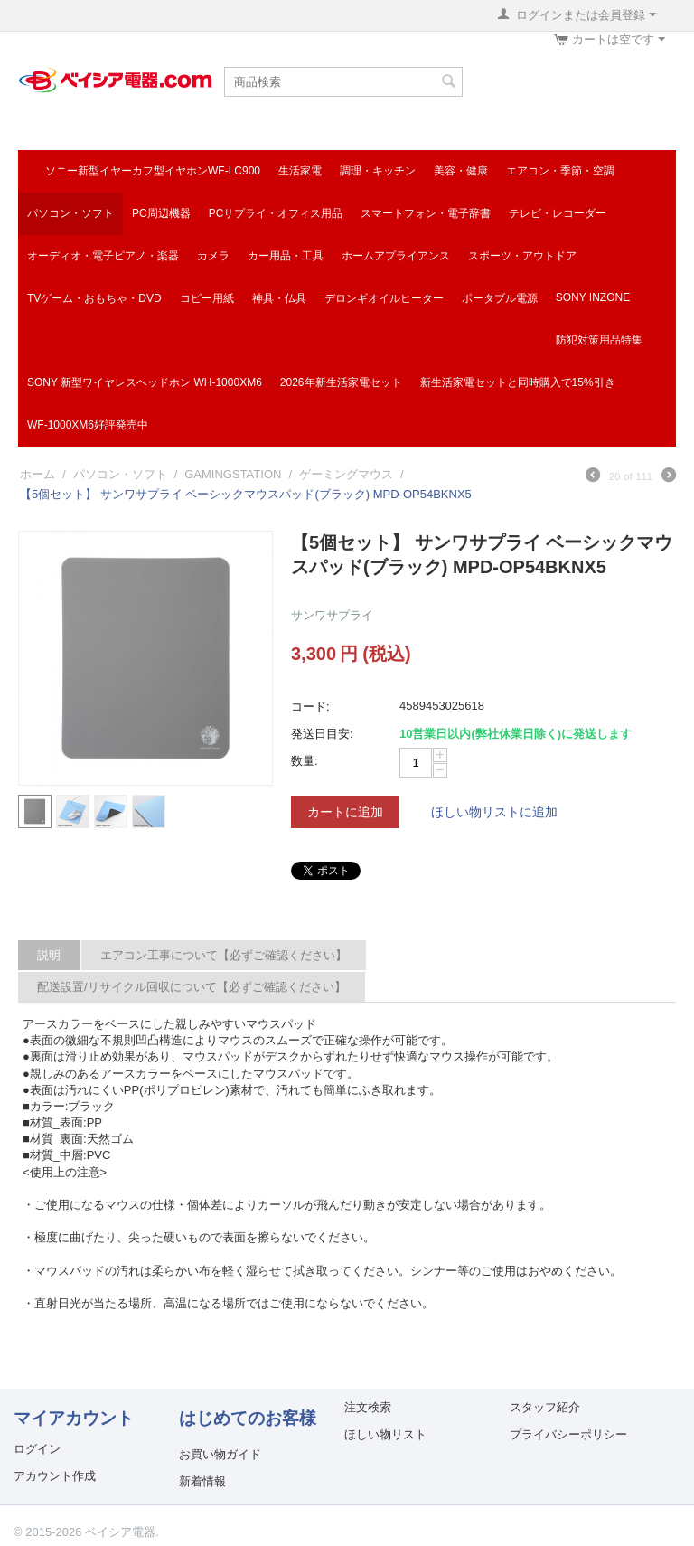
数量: (304, 761)
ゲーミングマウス (346, 474)
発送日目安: (322, 733)
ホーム (37, 474)
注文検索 (367, 1407)
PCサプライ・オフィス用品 (276, 213)
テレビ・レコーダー (557, 213)
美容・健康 (461, 171)
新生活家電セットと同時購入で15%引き (517, 382)
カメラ (213, 256)
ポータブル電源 (500, 298)
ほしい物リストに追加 (494, 812)
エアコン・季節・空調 (560, 171)
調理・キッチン (378, 171)
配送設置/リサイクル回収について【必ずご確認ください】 (191, 987)
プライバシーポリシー (568, 1434)
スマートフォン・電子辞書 (426, 213)
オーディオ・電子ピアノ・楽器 (103, 256)
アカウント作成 (55, 1476)
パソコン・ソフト (70, 213)
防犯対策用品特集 (599, 340)
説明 (49, 955)
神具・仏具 (279, 298)
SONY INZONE (593, 297)
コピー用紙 (207, 298)
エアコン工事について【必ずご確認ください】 (223, 955)
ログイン (37, 1449)
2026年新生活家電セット (341, 382)
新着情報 (202, 1481)
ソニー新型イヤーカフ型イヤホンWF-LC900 (152, 171)
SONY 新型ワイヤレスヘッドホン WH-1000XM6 (144, 382)
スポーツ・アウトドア (522, 256)
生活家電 (300, 171)
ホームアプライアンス (396, 256)
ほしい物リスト (385, 1434)
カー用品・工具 (286, 256)
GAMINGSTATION (232, 474)
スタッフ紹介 (545, 1407)
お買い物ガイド (220, 1454)
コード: (310, 706)
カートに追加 (345, 812)
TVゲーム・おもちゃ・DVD (94, 298)
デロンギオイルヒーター (384, 298)
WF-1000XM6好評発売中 (87, 425)
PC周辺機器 (161, 213)
